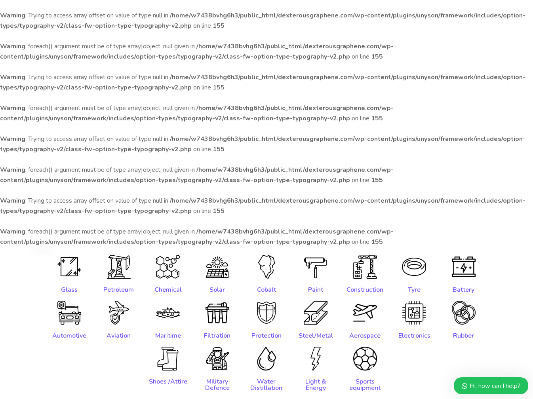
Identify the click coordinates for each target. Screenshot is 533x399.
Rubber (463, 335)
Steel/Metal (316, 335)
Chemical (168, 289)
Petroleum (118, 289)
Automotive (69, 335)
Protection (266, 335)
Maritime (168, 335)
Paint (315, 289)
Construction (364, 289)
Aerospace (365, 335)
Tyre (414, 289)
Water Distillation (266, 384)
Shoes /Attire (168, 381)
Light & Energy (315, 384)
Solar (217, 289)
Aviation (119, 335)
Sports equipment (365, 384)
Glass (69, 289)
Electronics (414, 335)
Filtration (217, 335)
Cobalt (266, 289)
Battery (463, 289)
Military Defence (217, 384)
